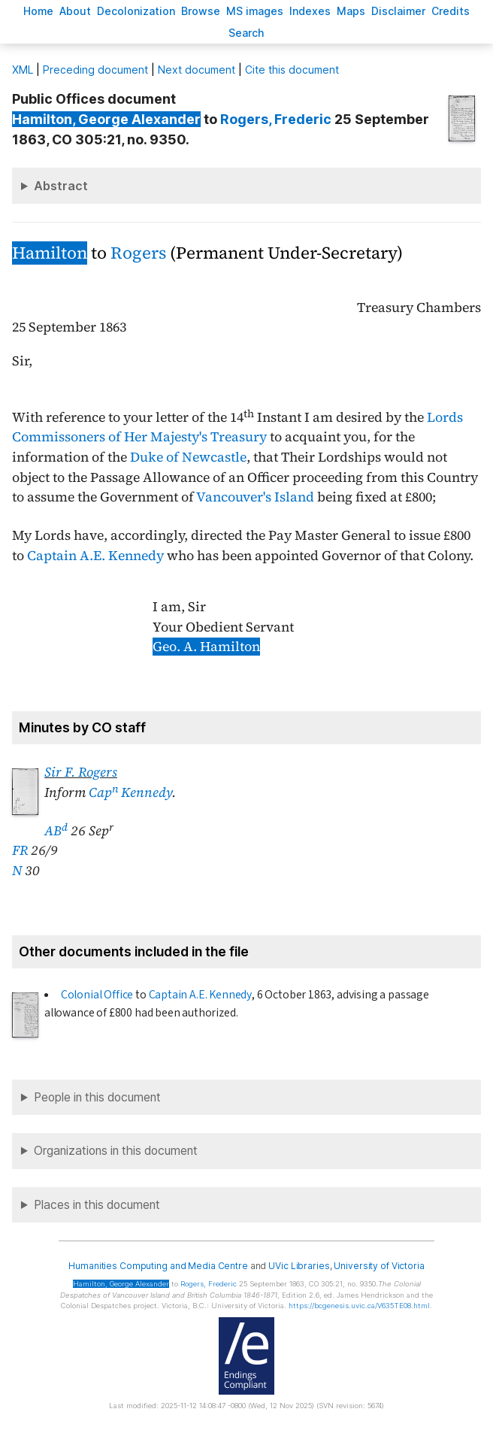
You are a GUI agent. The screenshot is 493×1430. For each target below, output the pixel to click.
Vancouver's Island (255, 497)
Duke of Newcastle (188, 457)
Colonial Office (97, 994)
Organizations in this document (116, 1151)
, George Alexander (106, 119)
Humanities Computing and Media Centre (158, 1265)
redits (450, 11)
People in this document (97, 1097)
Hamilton (49, 253)
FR (20, 850)
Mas (351, 11)
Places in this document (97, 1205)
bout (75, 11)
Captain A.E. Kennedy (95, 556)
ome (38, 11)
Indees (310, 11)
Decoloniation (136, 11)
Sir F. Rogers (80, 772)
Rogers (138, 253)
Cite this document (292, 69)
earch (246, 32)
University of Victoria (379, 1265)
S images (254, 11)
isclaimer (398, 11)
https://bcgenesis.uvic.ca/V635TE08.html (359, 1305)
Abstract (61, 185)
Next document (196, 69)
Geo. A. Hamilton (206, 647)
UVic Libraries (298, 1265)
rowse (200, 11)
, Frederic (275, 119)
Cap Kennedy (130, 792)
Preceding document (95, 69)
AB (56, 831)
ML (22, 69)
